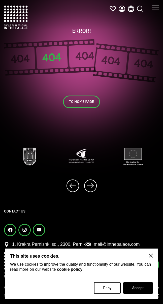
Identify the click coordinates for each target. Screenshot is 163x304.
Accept (138, 288)
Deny (107, 288)
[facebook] (10, 230)
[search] (140, 9)
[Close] (151, 256)
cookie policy (69, 269)
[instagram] (24, 230)
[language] (131, 9)
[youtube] (39, 230)
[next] (90, 185)
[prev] (73, 185)
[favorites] (113, 9)
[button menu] (155, 8)
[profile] (122, 9)
